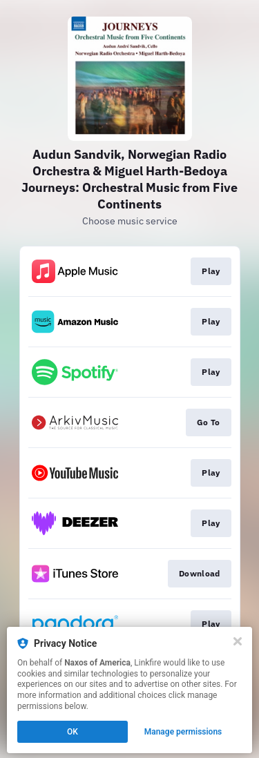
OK (72, 732)
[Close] (238, 641)
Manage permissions (183, 732)
